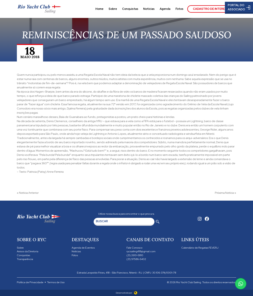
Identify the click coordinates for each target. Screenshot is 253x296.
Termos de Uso (56, 282)
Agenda (165, 9)
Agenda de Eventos (83, 247)
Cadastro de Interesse (212, 9)
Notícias (149, 9)
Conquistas (130, 9)
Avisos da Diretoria (27, 251)
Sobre (113, 9)
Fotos (179, 9)
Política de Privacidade (30, 282)
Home (99, 9)
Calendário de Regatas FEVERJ (199, 247)
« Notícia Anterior (28, 193)
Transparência (25, 259)
